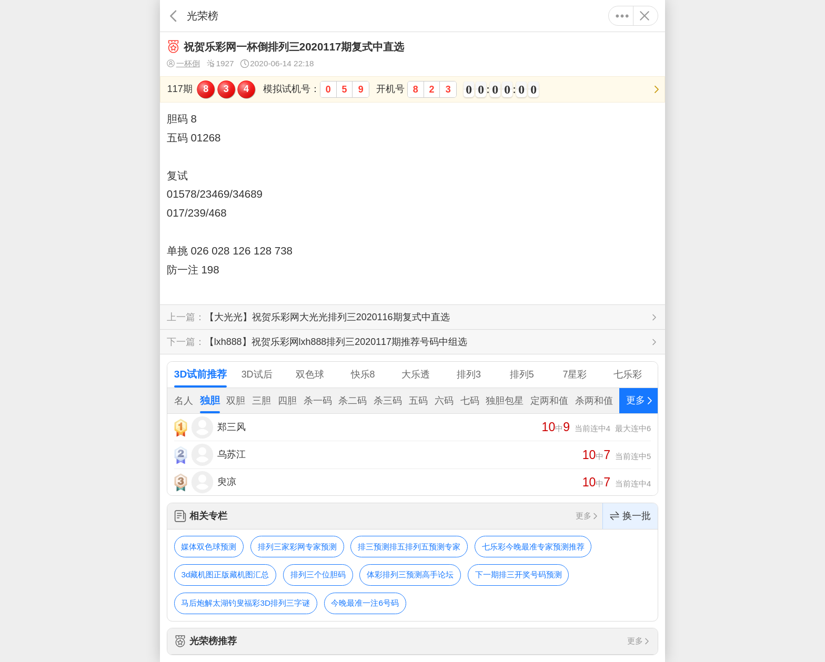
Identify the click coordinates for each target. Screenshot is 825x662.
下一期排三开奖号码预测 (518, 574)
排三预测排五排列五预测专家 (409, 546)
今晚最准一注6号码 (365, 602)
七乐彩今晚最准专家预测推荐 (533, 546)
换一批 (630, 516)
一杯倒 (183, 63)
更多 (622, 15)
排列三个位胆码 (318, 574)
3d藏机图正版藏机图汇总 (225, 574)
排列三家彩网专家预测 (297, 546)
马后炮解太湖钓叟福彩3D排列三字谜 (245, 602)
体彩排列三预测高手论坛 (410, 574)
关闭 (644, 15)
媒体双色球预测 (208, 546)
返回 (173, 16)
